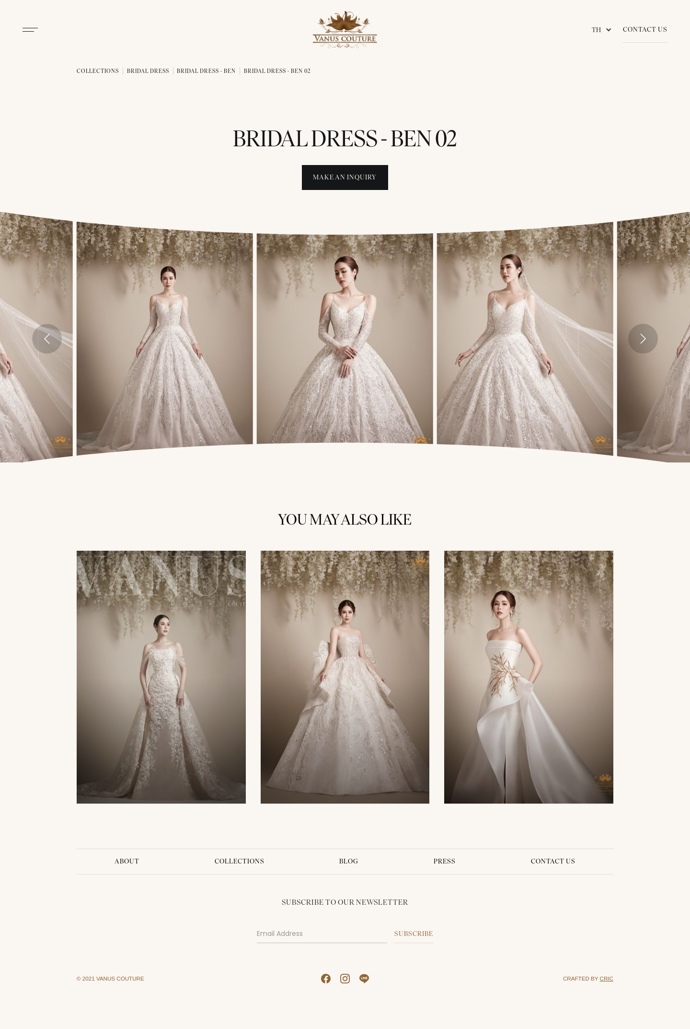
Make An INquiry (345, 177)
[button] (604, 29)
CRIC (606, 978)
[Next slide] (643, 339)
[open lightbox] (165, 337)
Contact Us (645, 29)
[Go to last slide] (47, 339)
